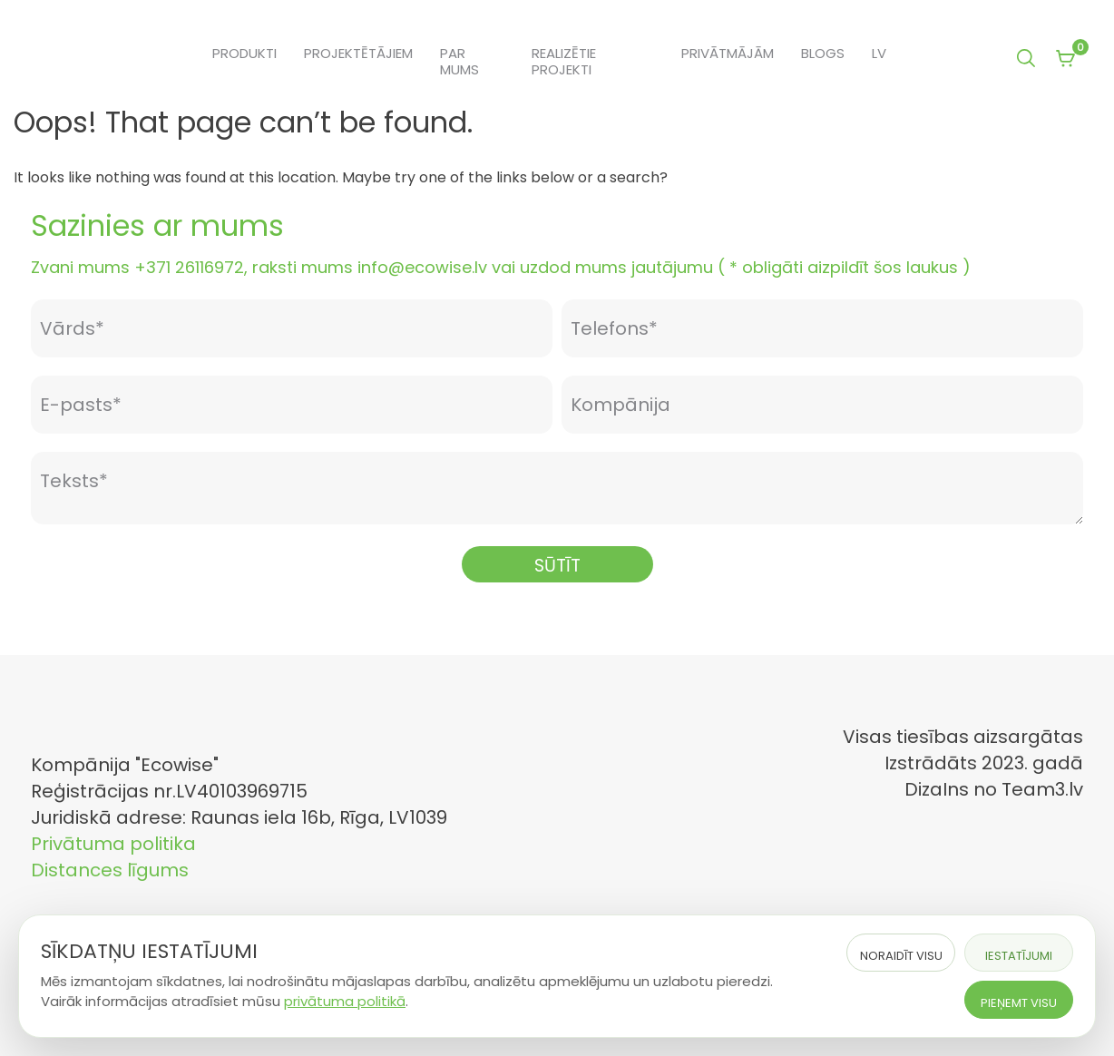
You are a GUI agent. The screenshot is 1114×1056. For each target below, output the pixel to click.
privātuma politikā (345, 1001)
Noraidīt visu (901, 955)
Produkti (244, 53)
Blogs (823, 53)
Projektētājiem (358, 53)
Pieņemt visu (1019, 1003)
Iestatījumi (1018, 955)
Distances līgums (110, 870)
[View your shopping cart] (1065, 60)
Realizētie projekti (564, 61)
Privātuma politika (113, 843)
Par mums (459, 61)
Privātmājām (727, 53)
